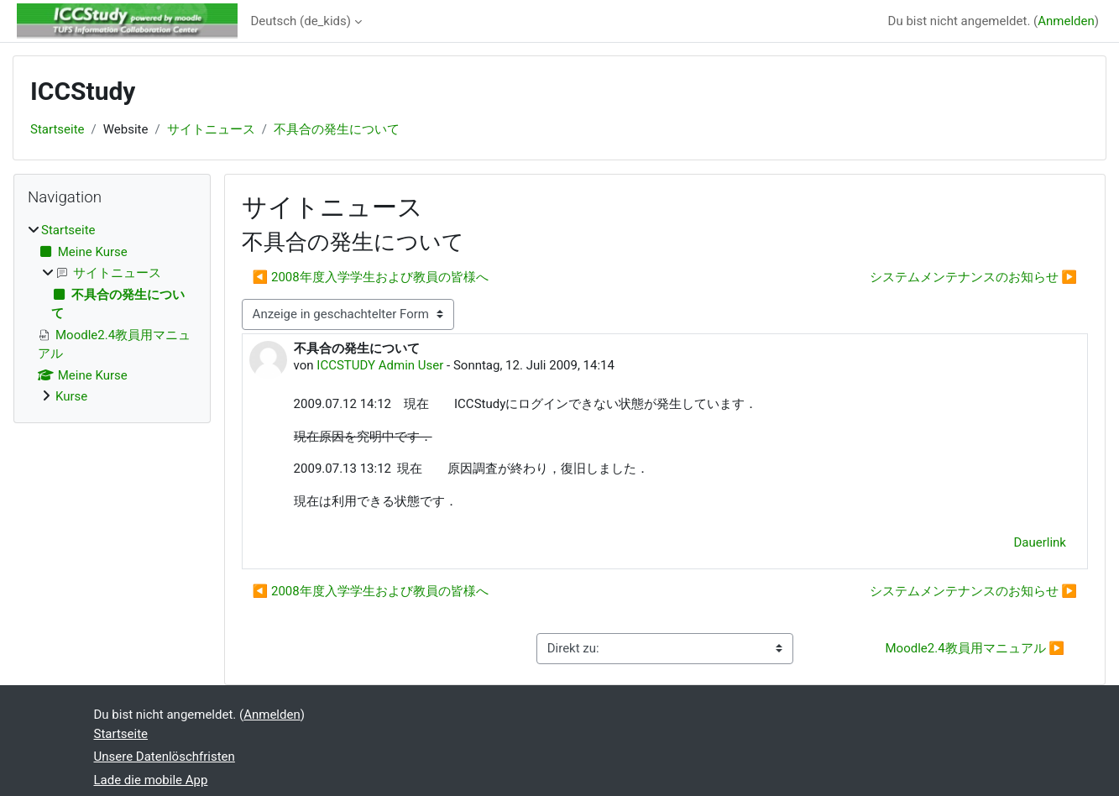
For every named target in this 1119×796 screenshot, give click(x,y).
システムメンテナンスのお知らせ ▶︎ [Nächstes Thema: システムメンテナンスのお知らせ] (973, 277)
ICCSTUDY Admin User (379, 365)
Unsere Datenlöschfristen (164, 756)
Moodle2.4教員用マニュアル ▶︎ (974, 648)
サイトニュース (211, 129)
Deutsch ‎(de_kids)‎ (301, 21)
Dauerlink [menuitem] (1039, 542)
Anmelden (1066, 21)
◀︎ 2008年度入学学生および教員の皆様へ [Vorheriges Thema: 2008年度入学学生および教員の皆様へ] (371, 277)
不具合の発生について (337, 129)
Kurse (71, 396)
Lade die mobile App (151, 780)
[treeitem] (112, 313)
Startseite (57, 129)
